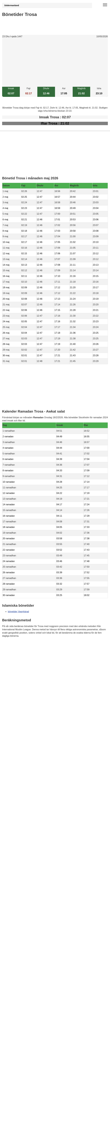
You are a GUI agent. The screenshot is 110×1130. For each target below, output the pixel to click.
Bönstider (19, 644)
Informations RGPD (12, 650)
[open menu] (105, 5)
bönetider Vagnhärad (18, 611)
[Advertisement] (55, 62)
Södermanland (11, 5)
